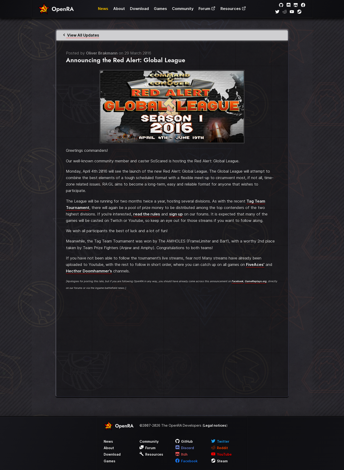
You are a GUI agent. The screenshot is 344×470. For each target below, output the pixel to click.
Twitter (220, 441)
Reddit (219, 448)
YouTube (221, 454)
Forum (207, 8)
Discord (184, 448)
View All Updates (80, 35)
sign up (176, 214)
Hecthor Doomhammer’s (89, 271)
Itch (181, 454)
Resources (233, 8)
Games (160, 8)
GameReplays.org (256, 281)
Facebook (237, 281)
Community (183, 8)
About (119, 8)
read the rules (146, 214)
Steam (219, 461)
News (103, 8)
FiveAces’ (255, 264)
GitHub (184, 441)
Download (139, 8)
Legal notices (215, 425)
